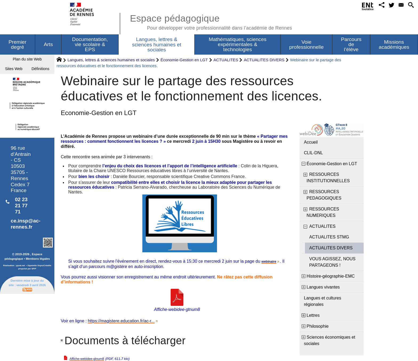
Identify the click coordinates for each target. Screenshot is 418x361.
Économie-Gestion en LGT (184, 60)
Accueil (311, 142)
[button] (375, 6)
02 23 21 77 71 (21, 225)
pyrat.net (20, 284)
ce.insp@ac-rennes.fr (25, 243)
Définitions (27, 86)
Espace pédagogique (211, 21)
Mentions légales (38, 277)
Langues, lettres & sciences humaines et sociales (111, 60)
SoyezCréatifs (44, 284)
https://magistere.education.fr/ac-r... (121, 321)
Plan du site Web (27, 60)
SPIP (33, 288)
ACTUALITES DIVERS (264, 60)
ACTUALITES (226, 60)
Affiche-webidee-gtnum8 (92, 358)
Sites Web (27, 73)
